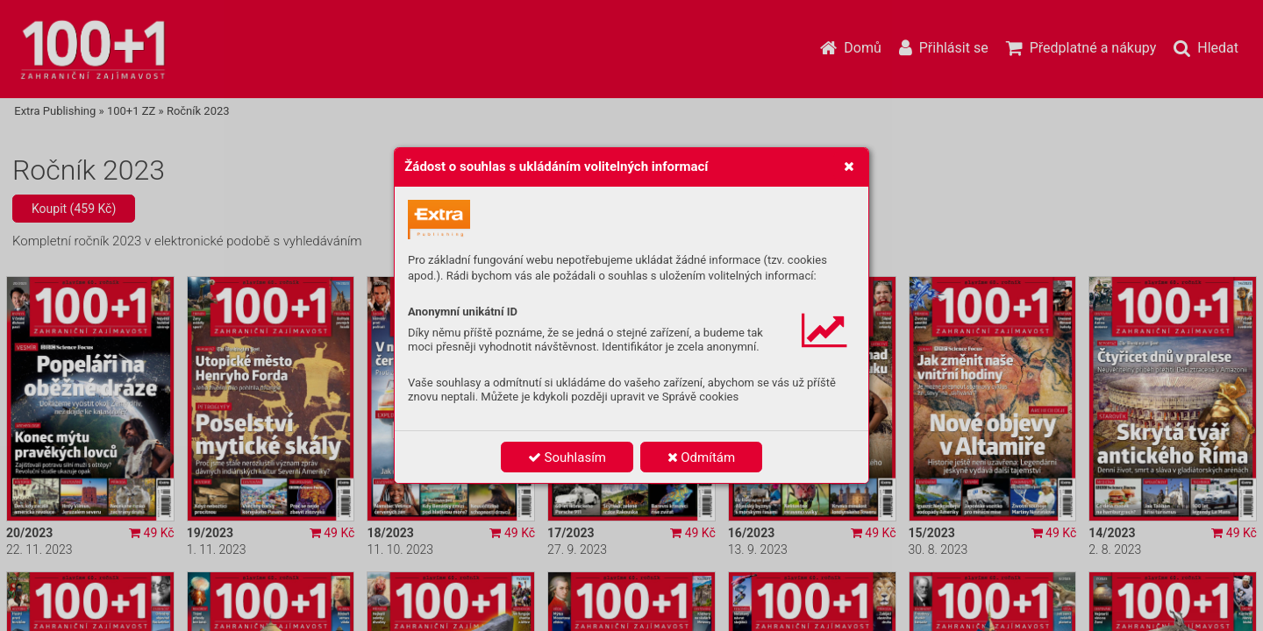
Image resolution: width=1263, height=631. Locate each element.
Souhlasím (567, 457)
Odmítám (701, 457)
